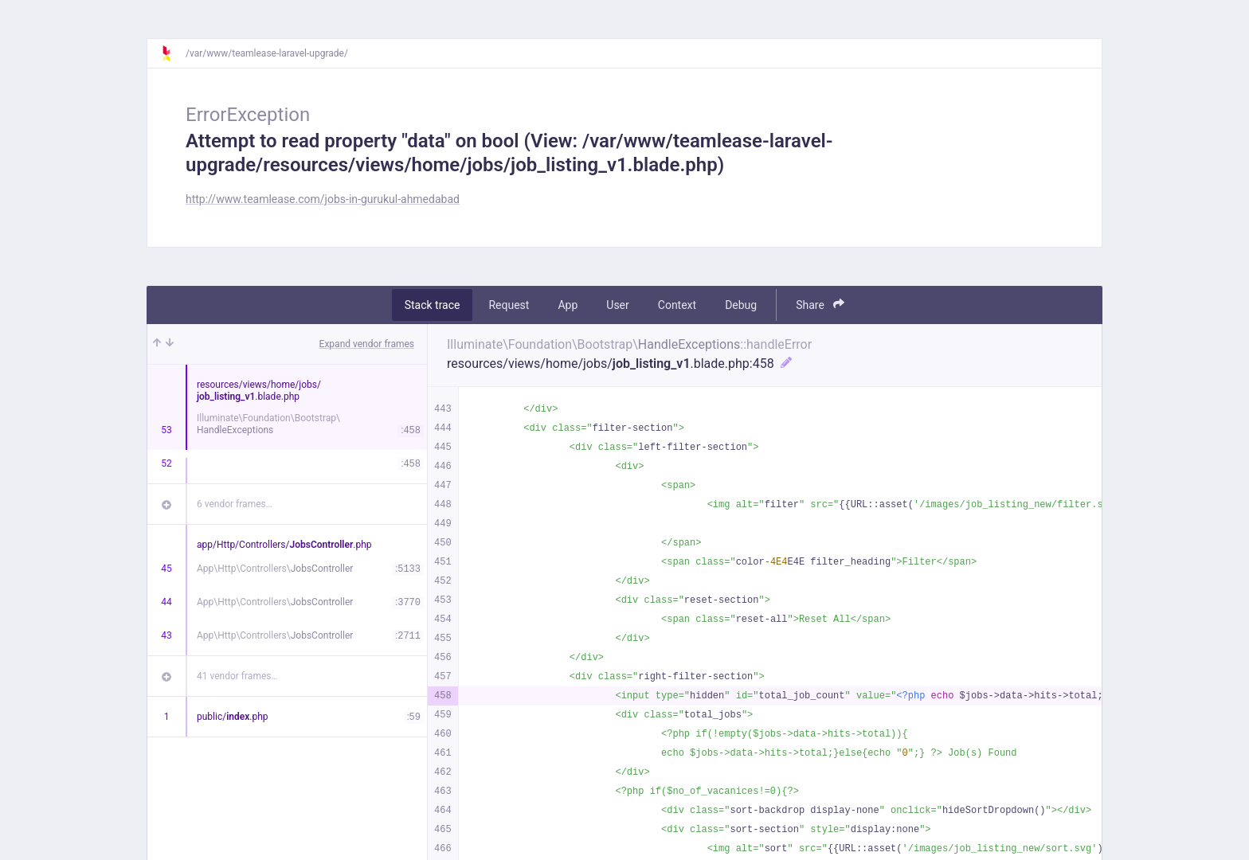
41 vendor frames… (237, 676)
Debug (741, 305)
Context (677, 305)
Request (508, 305)
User (617, 305)
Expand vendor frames (366, 344)
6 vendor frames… (234, 504)
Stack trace (432, 305)
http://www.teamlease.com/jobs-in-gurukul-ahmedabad (323, 199)
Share (820, 304)
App (568, 305)
